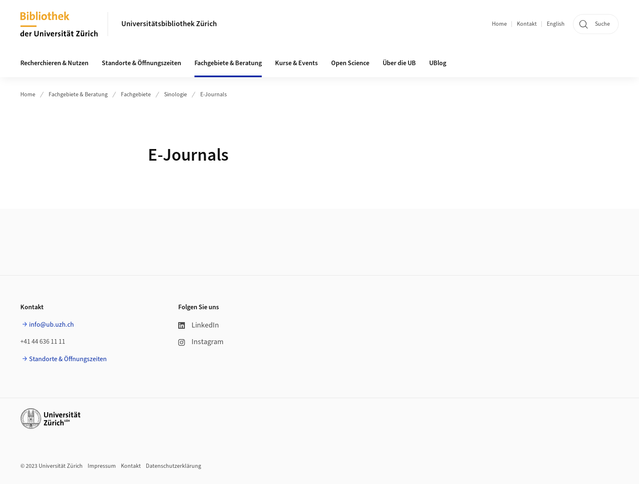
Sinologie (175, 94)
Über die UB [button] (399, 63)
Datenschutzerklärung (173, 466)
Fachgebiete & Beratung (78, 94)
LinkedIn (198, 325)
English (556, 24)
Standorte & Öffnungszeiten (68, 359)
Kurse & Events (296, 63)
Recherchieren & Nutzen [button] (54, 63)
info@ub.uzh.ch (51, 324)
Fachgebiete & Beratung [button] (228, 63)
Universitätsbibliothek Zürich (169, 24)
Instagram (201, 342)
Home (499, 24)
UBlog (437, 63)
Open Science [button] (350, 63)
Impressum (102, 466)
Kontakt (527, 24)
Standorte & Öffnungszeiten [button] (141, 63)
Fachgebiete (136, 94)
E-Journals (213, 94)
